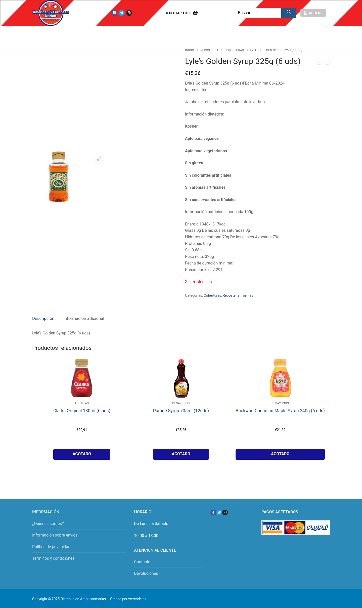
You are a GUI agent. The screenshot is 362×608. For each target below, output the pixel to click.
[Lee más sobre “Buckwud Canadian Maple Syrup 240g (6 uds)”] (280, 454)
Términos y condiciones (53, 558)
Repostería (209, 50)
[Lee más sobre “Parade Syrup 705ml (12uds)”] (181, 454)
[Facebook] (114, 13)
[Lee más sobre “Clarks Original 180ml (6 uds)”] (81, 454)
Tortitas (247, 295)
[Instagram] (129, 13)
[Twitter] (121, 13)
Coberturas (234, 50)
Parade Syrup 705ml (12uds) (181, 410)
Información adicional (83, 318)
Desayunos (181, 403)
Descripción (43, 318)
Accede (313, 13)
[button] (99, 158)
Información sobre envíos (55, 535)
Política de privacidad (51, 546)
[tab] (43, 318)
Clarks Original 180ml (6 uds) (81, 410)
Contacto (142, 561)
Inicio (189, 50)
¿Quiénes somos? (48, 523)
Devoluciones (146, 573)
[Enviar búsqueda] (288, 13)
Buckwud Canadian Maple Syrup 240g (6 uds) (280, 410)
